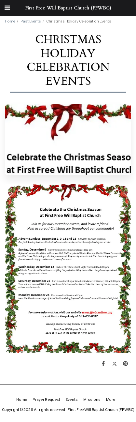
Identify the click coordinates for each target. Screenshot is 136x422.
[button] (7, 8)
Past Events (30, 21)
